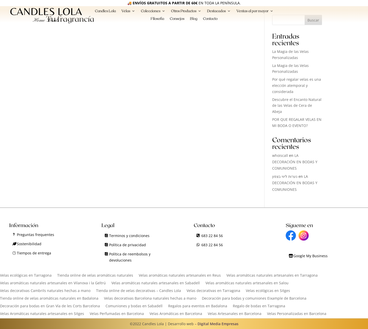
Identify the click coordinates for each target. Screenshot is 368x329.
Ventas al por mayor (252, 13)
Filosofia (157, 21)
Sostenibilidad (29, 243)
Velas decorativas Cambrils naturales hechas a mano (45, 291)
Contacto (210, 21)
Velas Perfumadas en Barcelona (117, 314)
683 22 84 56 (212, 235)
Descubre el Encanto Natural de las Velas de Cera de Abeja (296, 105)
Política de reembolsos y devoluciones (130, 257)
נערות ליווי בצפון (284, 176)
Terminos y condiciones (129, 235)
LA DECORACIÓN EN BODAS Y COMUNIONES (294, 162)
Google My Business (310, 255)
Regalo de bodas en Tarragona (259, 306)
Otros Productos (183, 13)
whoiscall (280, 155)
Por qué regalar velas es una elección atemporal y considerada (296, 85)
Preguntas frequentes (35, 234)
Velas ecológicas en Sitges (268, 291)
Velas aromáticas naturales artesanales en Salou (247, 283)
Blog (193, 21)
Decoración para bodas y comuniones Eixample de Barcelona (254, 299)
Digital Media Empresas (218, 323)
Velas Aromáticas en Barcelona (176, 314)
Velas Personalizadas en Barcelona (296, 314)
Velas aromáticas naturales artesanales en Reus (180, 276)
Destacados (216, 13)
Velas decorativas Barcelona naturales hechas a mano (150, 299)
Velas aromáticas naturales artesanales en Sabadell (155, 283)
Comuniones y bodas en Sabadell (134, 306)
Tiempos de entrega (34, 253)
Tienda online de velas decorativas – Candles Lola (138, 291)
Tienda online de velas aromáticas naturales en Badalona (49, 299)
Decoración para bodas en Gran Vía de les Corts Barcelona (50, 306)
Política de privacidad (127, 244)
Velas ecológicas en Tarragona (26, 276)
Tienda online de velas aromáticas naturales (95, 276)
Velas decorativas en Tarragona (213, 291)
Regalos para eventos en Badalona (197, 306)
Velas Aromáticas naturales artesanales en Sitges (42, 314)
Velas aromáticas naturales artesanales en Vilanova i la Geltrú (53, 283)
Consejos (177, 21)
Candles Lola (105, 13)
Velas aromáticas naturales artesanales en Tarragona (272, 276)
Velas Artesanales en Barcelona (234, 314)
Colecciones (150, 13)
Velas (125, 13)
